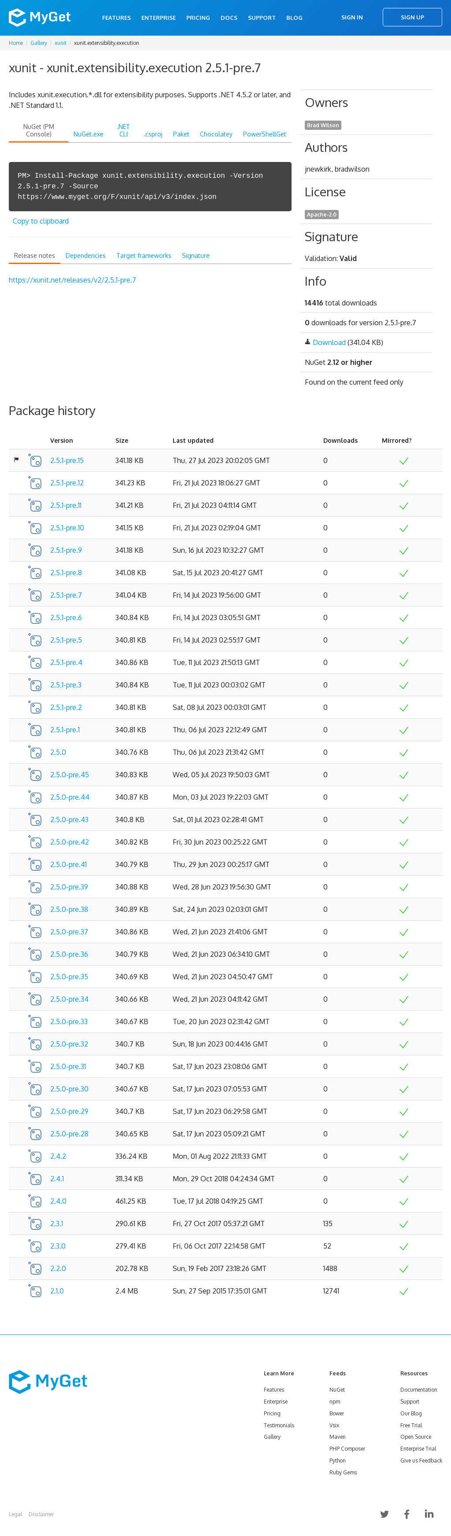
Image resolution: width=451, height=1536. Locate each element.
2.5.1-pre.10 (67, 527)
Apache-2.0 (321, 214)
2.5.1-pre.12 (67, 482)
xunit (61, 43)
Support (262, 17)
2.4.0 (58, 1201)
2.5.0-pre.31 (68, 1066)
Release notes (34, 255)
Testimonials (279, 1425)
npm (334, 1401)
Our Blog (411, 1413)
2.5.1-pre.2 (66, 707)
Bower (336, 1413)
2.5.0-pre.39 (69, 886)
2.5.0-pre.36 (69, 954)
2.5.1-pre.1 (65, 729)
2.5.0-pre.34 (69, 999)
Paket (181, 134)
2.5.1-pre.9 (66, 550)
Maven (337, 1436)
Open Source (415, 1436)
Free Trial (411, 1425)
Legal (15, 1514)
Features (116, 17)
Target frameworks (143, 255)
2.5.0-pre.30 (69, 1088)
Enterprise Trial (418, 1448)
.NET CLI (123, 130)
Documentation (418, 1389)
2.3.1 (56, 1223)
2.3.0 (58, 1246)
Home (16, 43)
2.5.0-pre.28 (69, 1133)
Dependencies (86, 255)
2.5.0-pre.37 (69, 931)
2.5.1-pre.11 (65, 505)
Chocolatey (216, 134)
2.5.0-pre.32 (69, 1044)
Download (329, 342)
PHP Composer (347, 1448)
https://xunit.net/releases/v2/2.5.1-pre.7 (72, 280)
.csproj (153, 134)
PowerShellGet (264, 134)
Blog (294, 17)
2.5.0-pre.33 (69, 1021)
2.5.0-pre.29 (69, 1111)
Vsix (334, 1425)
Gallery (38, 43)
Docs (229, 17)
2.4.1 (57, 1178)
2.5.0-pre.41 (68, 864)
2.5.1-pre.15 (67, 460)
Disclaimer (41, 1514)
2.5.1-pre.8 (66, 572)
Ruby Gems (343, 1472)
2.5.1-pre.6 (66, 617)
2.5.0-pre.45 (69, 774)
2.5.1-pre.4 (66, 662)
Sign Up (412, 17)
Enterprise (158, 17)
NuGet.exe (89, 134)
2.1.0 (57, 1290)
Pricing (198, 17)
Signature (196, 255)
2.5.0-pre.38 (69, 909)
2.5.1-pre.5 (66, 640)
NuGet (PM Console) (38, 130)
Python (337, 1460)
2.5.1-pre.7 (66, 595)
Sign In (352, 17)
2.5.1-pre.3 (65, 684)
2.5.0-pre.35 (69, 976)
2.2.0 (58, 1268)
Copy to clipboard (41, 221)
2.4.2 (58, 1156)
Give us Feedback (421, 1460)
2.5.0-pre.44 (69, 797)
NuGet (337, 1389)
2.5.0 (58, 752)
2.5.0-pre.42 (69, 842)
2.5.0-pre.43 (69, 819)
